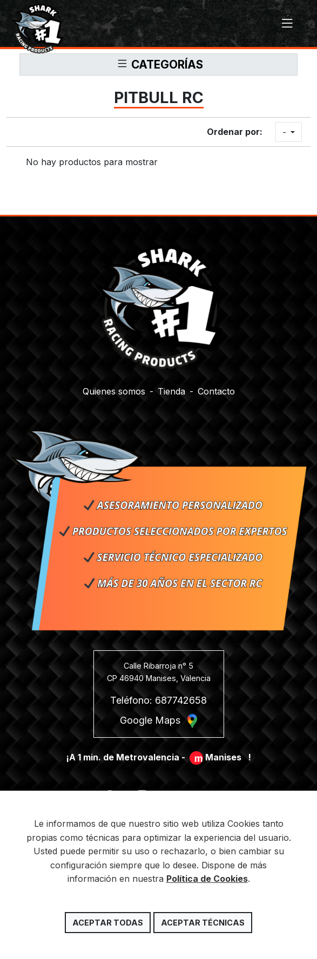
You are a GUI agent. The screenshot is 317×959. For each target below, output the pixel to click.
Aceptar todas (107, 922)
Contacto (216, 389)
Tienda (171, 389)
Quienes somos (114, 389)
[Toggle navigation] (287, 23)
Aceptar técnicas (203, 922)
